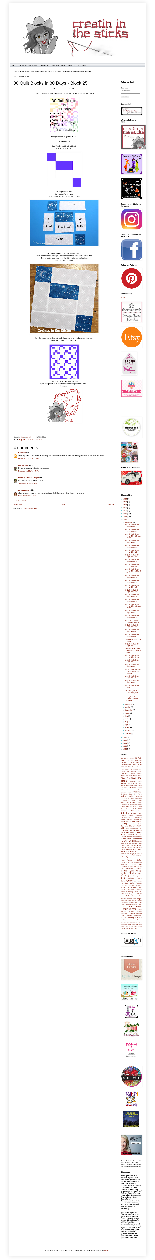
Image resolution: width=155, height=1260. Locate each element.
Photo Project (125, 862)
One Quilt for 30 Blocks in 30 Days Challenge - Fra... (133, 650)
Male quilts (129, 849)
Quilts (129, 880)
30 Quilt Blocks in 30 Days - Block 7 (132, 645)
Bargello (133, 773)
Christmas (137, 792)
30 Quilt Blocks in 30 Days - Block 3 (132, 666)
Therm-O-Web (128, 909)
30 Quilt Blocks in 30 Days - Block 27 (132, 541)
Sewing (131, 889)
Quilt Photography (135, 876)
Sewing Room (133, 892)
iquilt (131, 922)
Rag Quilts (129, 883)
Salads (123, 889)
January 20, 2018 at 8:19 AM (27, 483)
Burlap (140, 785)
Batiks (123, 775)
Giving (123, 828)
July (126, 716)
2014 (125, 743)
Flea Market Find (137, 817)
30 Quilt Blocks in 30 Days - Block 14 (132, 600)
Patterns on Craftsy (134, 860)
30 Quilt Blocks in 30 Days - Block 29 (132, 530)
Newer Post (18, 505)
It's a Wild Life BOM (128, 841)
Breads (123, 785)
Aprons (123, 771)
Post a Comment (21, 500)
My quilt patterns (136, 856)
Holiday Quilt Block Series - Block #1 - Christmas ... (132, 698)
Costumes (138, 798)
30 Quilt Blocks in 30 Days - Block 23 (132, 560)
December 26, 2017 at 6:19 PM (28, 458)
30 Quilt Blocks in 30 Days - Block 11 (132, 616)
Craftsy (139, 802)
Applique (138, 769)
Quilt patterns (127, 878)
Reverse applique (135, 885)
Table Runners (135, 906)
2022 (125, 505)
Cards (140, 789)
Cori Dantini (131, 798)
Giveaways (137, 826)
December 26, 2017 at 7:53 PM (28, 471)
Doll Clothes (133, 806)
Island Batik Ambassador (131, 839)
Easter (140, 811)
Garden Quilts (136, 824)
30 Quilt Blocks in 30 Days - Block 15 (132, 595)
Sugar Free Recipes (127, 902)
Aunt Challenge (132, 771)
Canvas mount (131, 789)
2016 (125, 737)
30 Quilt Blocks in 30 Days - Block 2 (132, 677)
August (127, 713)
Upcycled (139, 911)
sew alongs (129, 928)
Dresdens (128, 809)
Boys (140, 783)
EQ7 (132, 811)
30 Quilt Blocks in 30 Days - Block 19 (132, 576)
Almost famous (137, 767)
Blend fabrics (137, 775)
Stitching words (131, 898)
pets (140, 922)
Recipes (139, 883)
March (127, 728)
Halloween (124, 830)
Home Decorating (127, 834)
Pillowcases (124, 864)
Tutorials (131, 911)
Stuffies (139, 900)
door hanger (136, 920)
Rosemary (22, 453)
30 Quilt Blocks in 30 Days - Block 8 (132, 635)
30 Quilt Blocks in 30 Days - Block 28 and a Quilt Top (133, 536)
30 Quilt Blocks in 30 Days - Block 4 (132, 661)
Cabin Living (132, 787)
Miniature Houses (127, 852)
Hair (140, 828)
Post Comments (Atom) (30, 508)
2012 (125, 749)
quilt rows (131, 924)
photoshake (124, 924)
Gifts (130, 826)
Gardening (124, 826)
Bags (127, 773)
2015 (125, 740)
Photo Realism (134, 862)
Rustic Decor (137, 887)
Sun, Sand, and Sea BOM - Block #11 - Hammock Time (132, 692)
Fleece (123, 819)
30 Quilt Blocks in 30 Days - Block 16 (132, 591)
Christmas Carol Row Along (131, 794)
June (127, 719)
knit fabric (135, 922)
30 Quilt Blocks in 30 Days (27, 65)
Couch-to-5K (125, 800)
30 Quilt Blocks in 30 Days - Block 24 (132, 556)
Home (14, 65)
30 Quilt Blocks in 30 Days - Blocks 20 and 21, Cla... (133, 571)
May (126, 722)
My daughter (125, 856)
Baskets (139, 773)
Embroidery (125, 813)
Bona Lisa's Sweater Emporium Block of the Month (69, 65)
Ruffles (123, 887)
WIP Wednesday (137, 913)
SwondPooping (23, 490)
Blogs (130, 783)
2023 (125, 502)
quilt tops (139, 924)
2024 (125, 499)
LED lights (132, 843)
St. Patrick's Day (131, 896)
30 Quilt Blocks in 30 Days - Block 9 (132, 630)
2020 (125, 511)
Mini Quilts (137, 849)
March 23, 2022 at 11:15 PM (27, 496)
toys (135, 928)
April (127, 725)
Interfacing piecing (136, 836)
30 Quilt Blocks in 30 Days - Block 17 (132, 586)
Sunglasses (134, 904)
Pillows (133, 864)
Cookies (124, 798)
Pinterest (130, 866)
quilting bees (124, 926)
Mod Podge (138, 851)
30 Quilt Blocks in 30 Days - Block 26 (132, 546)
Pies (140, 862)
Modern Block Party (127, 854)
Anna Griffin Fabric (127, 769)
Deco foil (129, 804)
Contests (139, 796)
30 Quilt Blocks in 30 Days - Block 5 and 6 (132, 656)
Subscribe (124, 88)
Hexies (132, 832)
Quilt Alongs (136, 871)
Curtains (123, 804)
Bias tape (129, 775)
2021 (125, 508)
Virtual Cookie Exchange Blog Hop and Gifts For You (133, 671)
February (128, 730)
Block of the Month (128, 778)
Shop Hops (132, 893)
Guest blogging (130, 828)
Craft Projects (131, 802)
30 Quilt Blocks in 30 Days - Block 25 (132, 551)
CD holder (124, 787)
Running (129, 887)
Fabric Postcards (135, 815)
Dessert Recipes (137, 804)
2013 (125, 746)
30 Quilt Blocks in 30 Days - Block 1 (132, 682)
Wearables (124, 917)
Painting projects (132, 858)
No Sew (123, 858)
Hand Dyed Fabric (135, 830)
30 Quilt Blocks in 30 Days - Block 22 (132, 565)
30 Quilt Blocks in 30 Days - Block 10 (132, 626)
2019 (125, 514)
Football (129, 819)
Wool (140, 917)
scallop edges (133, 926)
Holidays (138, 832)
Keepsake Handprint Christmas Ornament (132, 621)
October (128, 707)
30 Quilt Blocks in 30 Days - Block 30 (132, 525)
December (129, 522)
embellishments (125, 922)
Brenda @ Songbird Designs (28, 478)
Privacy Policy (44, 65)
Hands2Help (125, 832)
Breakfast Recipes (131, 785)
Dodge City (125, 807)
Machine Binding (132, 847)
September (129, 710)
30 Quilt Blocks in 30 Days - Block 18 (132, 581)
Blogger (106, 1250)
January (128, 733)
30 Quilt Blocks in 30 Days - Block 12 (132, 611)
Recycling (124, 885)
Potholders (129, 869)
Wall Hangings (126, 916)
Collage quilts (127, 796)
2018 (125, 516)
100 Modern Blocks (127, 758)
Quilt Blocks (39, 440)
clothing (123, 920)
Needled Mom (23, 465)
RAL (135, 881)
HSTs (136, 828)
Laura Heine (129, 845)
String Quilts (132, 900)
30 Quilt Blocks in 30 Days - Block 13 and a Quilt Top (133, 606)
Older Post (110, 505)
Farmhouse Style (126, 817)
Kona (126, 843)
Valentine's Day (126, 913)
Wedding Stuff (133, 918)
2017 (125, 519)
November (129, 704)
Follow (123, 297)
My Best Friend (137, 853)
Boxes (135, 783)
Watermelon (138, 916)
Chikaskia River (126, 792)
